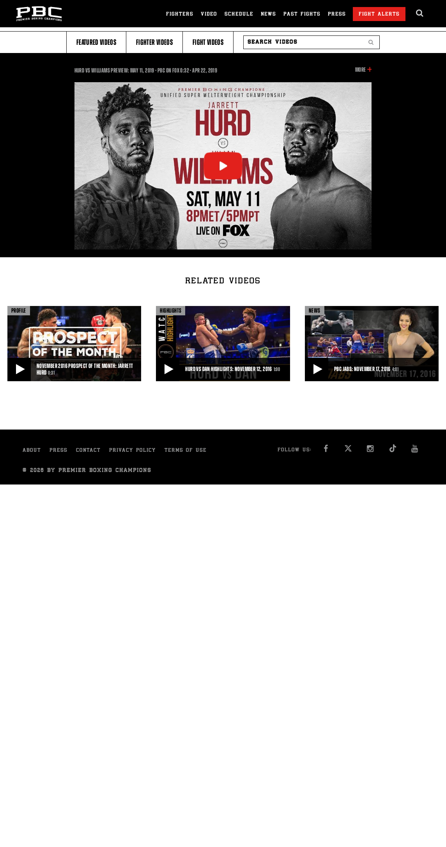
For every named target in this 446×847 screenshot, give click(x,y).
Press (337, 15)
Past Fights (301, 15)
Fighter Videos (154, 42)
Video (209, 15)
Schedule (239, 15)
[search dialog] (420, 13)
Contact (88, 451)
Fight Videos (208, 42)
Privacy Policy (132, 451)
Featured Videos (96, 42)
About (32, 451)
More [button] (360, 69)
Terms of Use (186, 451)
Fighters (179, 15)
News (268, 15)
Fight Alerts (379, 15)
